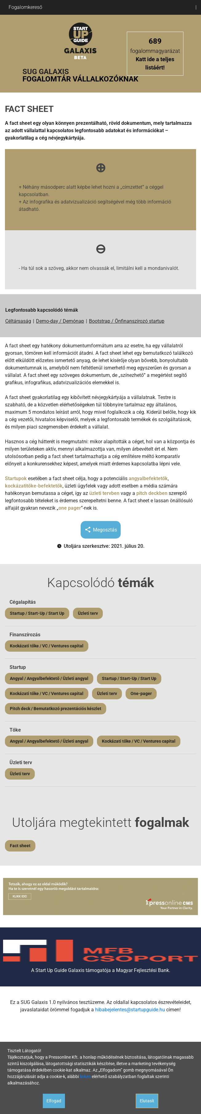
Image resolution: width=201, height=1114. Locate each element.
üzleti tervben (104, 493)
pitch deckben (151, 493)
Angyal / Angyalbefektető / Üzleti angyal (49, 678)
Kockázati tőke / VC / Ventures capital (46, 645)
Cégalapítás (23, 602)
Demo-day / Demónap (60, 321)
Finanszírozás (25, 635)
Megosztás (100, 530)
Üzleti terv (88, 613)
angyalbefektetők (148, 478)
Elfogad (53, 1100)
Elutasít (147, 1100)
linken (85, 1076)
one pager (69, 508)
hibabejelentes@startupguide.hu (130, 1010)
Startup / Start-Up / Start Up (37, 613)
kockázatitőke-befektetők (33, 486)
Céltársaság (18, 321)
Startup (18, 667)
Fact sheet (20, 845)
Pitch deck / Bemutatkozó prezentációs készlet (55, 708)
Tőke (15, 730)
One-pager (141, 693)
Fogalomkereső (25, 7)
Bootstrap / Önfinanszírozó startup (126, 321)
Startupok (16, 478)
